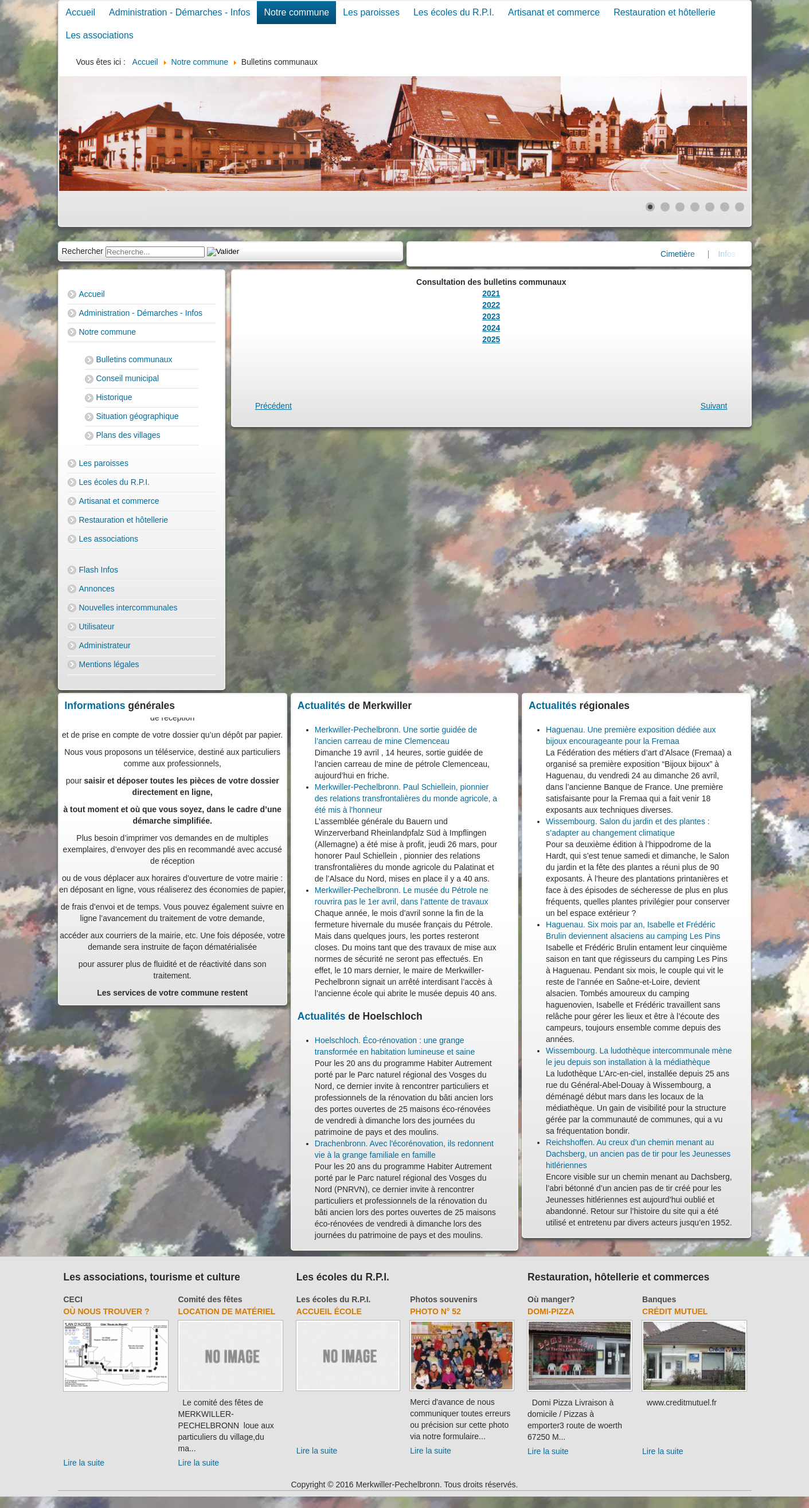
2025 (491, 339)
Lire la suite (84, 1462)
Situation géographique (137, 416)
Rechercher (82, 251)
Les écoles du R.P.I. (453, 12)
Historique (114, 397)
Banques (659, 1299)
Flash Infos (98, 569)
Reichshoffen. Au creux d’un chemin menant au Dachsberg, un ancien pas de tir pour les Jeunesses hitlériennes (638, 1154)
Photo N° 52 (435, 1311)
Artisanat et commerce (554, 12)
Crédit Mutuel (675, 1311)
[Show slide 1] (650, 206)
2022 (491, 305)
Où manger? (550, 1299)
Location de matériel (227, 1311)
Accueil (81, 12)
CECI (73, 1299)
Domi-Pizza (550, 1311)
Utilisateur (97, 626)
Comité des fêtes (210, 1299)
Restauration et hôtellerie (664, 12)
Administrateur (105, 645)
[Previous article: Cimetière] (273, 405)
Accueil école (329, 1311)
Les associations (100, 35)
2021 (491, 293)
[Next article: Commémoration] (714, 405)
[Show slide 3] (680, 206)
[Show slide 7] (739, 206)
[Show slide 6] (724, 206)
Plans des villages (128, 435)
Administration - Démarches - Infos (179, 12)
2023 (491, 316)
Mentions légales (109, 664)
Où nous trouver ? (107, 1311)
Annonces (97, 588)
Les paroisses (371, 12)
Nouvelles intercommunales (128, 607)
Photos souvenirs (443, 1299)
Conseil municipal (127, 378)
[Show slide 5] (709, 206)
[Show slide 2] (665, 206)
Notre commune (296, 12)
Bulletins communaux (134, 359)
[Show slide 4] (694, 206)
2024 (491, 327)
